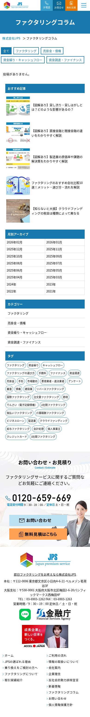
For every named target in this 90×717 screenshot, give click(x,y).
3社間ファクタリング (43, 437)
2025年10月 (14, 256)
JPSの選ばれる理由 (18, 661)
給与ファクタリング (18, 429)
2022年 (11, 291)
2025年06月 (14, 270)
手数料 (42, 373)
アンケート (74, 381)
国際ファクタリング (18, 397)
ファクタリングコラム (64, 692)
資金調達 (74, 373)
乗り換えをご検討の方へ (21, 667)
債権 (18, 389)
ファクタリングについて (21, 674)
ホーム (9, 655)
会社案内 (55, 667)
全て (6, 51)
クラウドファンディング (54, 421)
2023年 (51, 284)
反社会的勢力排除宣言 (64, 680)
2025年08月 (14, 263)
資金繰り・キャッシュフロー (22, 60)
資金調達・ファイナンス (65, 60)
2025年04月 (14, 277)
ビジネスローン (15, 421)
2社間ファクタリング (53, 405)
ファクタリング (26, 51)
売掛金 (10, 381)
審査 (9, 389)
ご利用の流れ (58, 655)
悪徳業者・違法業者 (52, 381)
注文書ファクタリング (46, 397)
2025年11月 (54, 249)
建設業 (28, 389)
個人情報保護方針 (61, 704)
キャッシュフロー (53, 365)
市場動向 (32, 381)
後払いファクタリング (19, 413)
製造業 (32, 421)
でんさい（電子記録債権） (22, 405)
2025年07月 (54, 263)
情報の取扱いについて (64, 661)
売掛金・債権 (52, 51)
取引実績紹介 (14, 680)
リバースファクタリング (50, 389)
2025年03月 (54, 277)
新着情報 (55, 686)
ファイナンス (57, 373)
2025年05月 (54, 270)
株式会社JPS (11, 38)
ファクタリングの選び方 (21, 373)
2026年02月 (14, 242)
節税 (65, 397)
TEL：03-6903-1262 (31, 599)
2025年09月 (54, 256)
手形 (20, 381)
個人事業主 (54, 429)
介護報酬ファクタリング (50, 413)
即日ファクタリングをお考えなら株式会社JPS (45, 574)
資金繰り (33, 365)
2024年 (11, 284)
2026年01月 (54, 242)
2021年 (51, 291)
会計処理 (39, 429)
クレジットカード (17, 437)
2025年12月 (14, 249)
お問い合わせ (58, 698)
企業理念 (55, 674)
